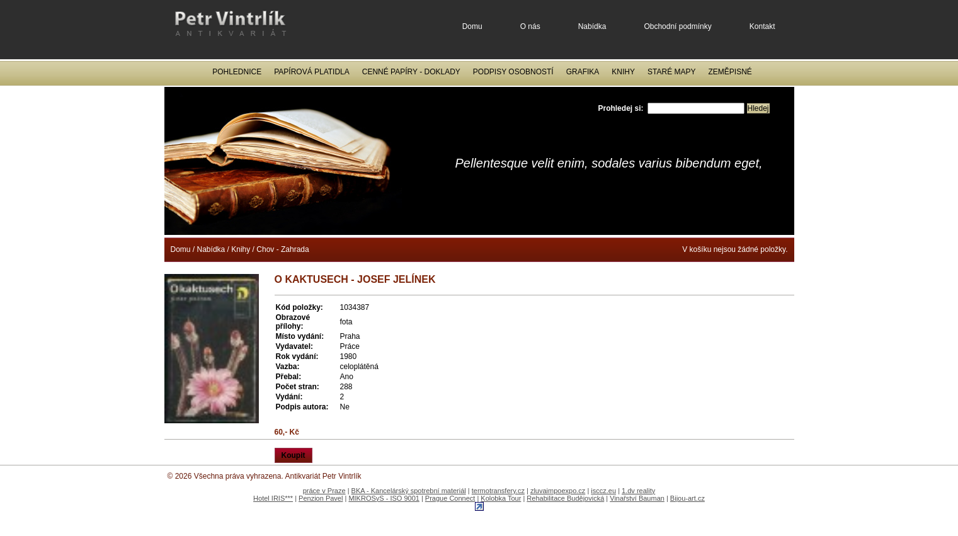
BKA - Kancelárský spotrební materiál (408, 490)
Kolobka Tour (501, 498)
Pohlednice (236, 71)
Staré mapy (671, 71)
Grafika (583, 71)
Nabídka (592, 26)
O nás (530, 26)
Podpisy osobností (513, 71)
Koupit (293, 455)
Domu (472, 26)
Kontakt (762, 26)
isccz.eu (603, 490)
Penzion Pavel (321, 498)
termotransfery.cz (498, 490)
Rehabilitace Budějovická (565, 498)
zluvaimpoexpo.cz (557, 490)
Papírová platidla (312, 71)
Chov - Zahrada (282, 249)
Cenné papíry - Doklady (411, 71)
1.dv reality (638, 490)
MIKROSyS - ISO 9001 (383, 498)
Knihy (623, 71)
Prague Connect (450, 498)
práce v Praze (324, 490)
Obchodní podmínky (677, 26)
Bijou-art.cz (687, 498)
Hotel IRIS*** (273, 498)
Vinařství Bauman (637, 498)
